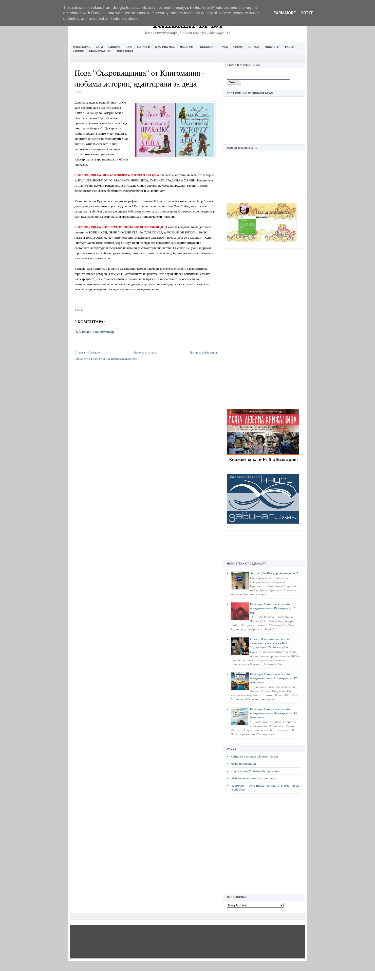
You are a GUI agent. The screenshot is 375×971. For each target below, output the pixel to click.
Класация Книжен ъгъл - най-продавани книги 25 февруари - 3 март (272, 608)
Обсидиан (207, 46)
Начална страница (243, 763)
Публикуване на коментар (94, 332)
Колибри (143, 46)
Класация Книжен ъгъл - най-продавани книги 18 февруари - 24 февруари (273, 713)
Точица (253, 46)
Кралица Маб (165, 46)
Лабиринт (187, 46)
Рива (224, 46)
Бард (99, 46)
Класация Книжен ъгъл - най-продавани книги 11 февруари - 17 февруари (273, 678)
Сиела (238, 46)
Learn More (283, 13)
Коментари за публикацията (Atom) (115, 358)
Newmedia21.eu (100, 51)
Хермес (78, 51)
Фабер (289, 46)
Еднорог (114, 46)
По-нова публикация (87, 352)
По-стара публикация (203, 352)
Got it (306, 13)
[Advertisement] (264, 326)
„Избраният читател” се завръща (253, 778)
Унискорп (271, 46)
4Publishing (82, 46)
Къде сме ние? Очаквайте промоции (255, 771)
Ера (129, 46)
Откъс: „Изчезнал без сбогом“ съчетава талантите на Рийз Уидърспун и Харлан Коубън (270, 643)
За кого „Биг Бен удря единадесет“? (274, 573)
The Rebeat (124, 51)
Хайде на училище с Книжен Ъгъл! (254, 756)
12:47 (80, 309)
